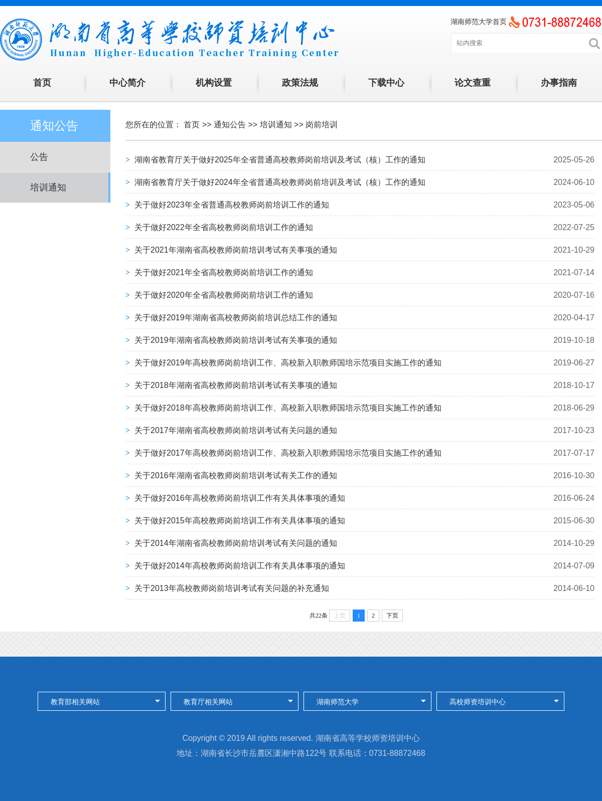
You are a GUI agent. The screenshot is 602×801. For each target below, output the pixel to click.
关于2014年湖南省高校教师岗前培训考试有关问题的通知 (235, 543)
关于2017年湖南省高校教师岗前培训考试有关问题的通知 (235, 430)
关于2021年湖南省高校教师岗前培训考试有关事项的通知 (235, 250)
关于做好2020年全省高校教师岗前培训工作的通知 (223, 295)
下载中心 (386, 83)
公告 (39, 157)
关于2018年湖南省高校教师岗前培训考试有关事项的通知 (235, 385)
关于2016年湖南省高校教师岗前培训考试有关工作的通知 (235, 475)
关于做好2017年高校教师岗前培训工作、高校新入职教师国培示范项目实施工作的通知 (287, 453)
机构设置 (214, 83)
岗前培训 (322, 124)
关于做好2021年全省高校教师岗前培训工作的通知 (223, 272)
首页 (42, 83)
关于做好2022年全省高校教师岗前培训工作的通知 (223, 227)
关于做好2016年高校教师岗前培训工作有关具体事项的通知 (239, 498)
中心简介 (127, 83)
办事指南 (559, 83)
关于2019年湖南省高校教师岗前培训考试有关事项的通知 (235, 340)
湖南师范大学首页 (478, 22)
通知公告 (230, 124)
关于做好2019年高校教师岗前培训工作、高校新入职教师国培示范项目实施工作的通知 (287, 362)
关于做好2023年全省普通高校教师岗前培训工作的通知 (231, 205)
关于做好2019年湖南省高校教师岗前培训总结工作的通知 (235, 317)
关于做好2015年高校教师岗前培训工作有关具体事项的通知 (239, 520)
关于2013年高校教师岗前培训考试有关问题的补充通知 (231, 588)
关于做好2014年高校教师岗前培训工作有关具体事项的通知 (239, 565)
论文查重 (473, 83)
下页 (392, 615)
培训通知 (48, 187)
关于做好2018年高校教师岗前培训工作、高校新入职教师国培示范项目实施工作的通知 (287, 408)
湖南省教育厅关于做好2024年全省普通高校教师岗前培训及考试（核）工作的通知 (279, 182)
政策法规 (300, 83)
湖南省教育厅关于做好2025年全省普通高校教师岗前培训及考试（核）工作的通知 (279, 159)
